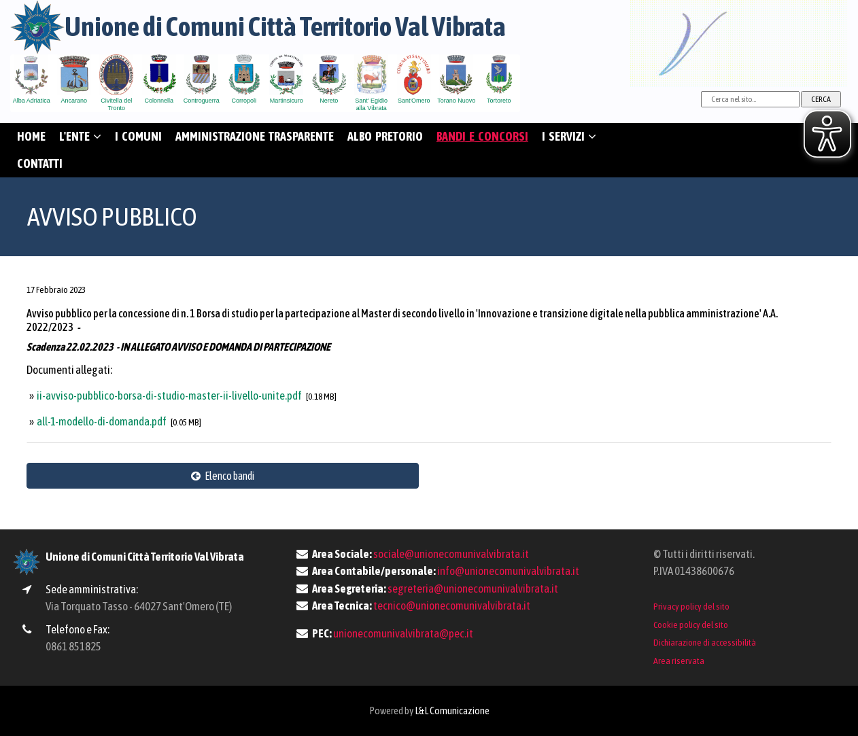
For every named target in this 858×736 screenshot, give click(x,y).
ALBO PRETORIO (385, 136)
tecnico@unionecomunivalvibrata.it (451, 605)
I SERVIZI (569, 136)
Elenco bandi (222, 476)
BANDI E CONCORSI (482, 136)
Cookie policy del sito (690, 624)
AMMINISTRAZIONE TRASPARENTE (254, 136)
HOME (31, 136)
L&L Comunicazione (452, 710)
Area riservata (678, 660)
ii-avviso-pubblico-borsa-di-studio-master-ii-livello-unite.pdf (170, 395)
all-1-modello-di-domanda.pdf (102, 421)
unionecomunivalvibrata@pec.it (403, 633)
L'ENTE (80, 136)
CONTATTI (40, 163)
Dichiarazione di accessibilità (704, 642)
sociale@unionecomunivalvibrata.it (451, 554)
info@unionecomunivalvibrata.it (508, 571)
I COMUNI (138, 136)
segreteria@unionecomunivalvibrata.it (473, 588)
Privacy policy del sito (691, 606)
